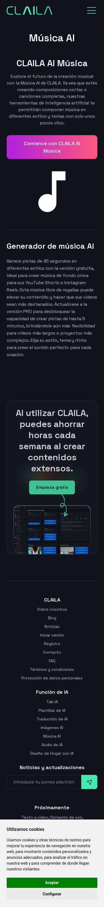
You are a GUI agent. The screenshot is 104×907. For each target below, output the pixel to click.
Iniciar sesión (52, 635)
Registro (52, 643)
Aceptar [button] (52, 882)
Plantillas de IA (52, 710)
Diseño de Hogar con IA (52, 753)
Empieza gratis (52, 487)
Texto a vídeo (35, 817)
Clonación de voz (66, 817)
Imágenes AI (52, 727)
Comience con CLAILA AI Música (52, 147)
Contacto (52, 652)
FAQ (52, 660)
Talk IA (52, 701)
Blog (52, 617)
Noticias (52, 626)
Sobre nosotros (52, 609)
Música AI (52, 736)
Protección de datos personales (52, 677)
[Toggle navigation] (91, 10)
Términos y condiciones (52, 669)
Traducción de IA (52, 718)
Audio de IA (52, 744)
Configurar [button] (52, 894)
